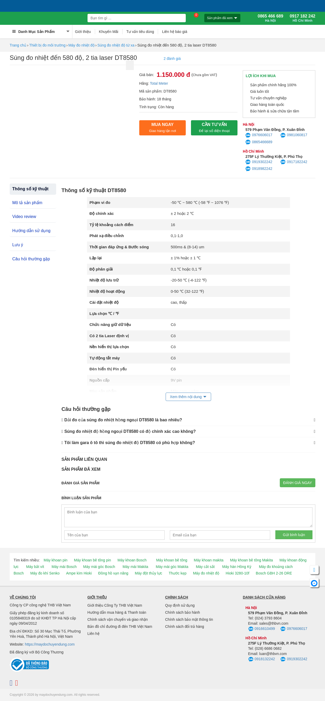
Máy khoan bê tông (171, 560)
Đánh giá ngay (297, 483)
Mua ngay (162, 127)
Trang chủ (18, 45)
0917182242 (293, 162)
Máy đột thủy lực (148, 573)
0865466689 (258, 142)
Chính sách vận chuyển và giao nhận (118, 619)
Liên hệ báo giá (174, 32)
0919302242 (258, 162)
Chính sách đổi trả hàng (184, 626)
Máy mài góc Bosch (99, 567)
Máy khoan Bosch (132, 560)
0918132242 (261, 659)
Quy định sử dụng (180, 605)
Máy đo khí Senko (45, 573)
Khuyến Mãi (108, 32)
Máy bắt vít (35, 567)
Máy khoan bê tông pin (92, 560)
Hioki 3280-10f (237, 573)
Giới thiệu (83, 32)
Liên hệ (94, 633)
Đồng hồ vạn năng (113, 573)
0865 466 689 (270, 18)
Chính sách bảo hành (182, 612)
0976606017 (258, 135)
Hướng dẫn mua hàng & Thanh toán (117, 612)
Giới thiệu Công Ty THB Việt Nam (115, 605)
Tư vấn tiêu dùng (140, 32)
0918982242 (258, 168)
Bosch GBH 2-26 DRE (274, 573)
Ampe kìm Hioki (79, 573)
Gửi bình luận (294, 535)
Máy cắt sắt (205, 567)
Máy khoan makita (209, 560)
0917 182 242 (302, 18)
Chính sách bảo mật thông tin (189, 619)
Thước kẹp (178, 573)
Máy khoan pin (55, 560)
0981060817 (293, 135)
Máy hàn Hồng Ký (237, 567)
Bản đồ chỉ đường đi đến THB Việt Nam (120, 626)
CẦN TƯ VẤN (214, 127)
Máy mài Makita (135, 567)
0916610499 (261, 629)
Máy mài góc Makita (172, 567)
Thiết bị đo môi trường (47, 45)
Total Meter (159, 83)
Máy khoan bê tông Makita (251, 560)
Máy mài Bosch (64, 567)
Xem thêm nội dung (186, 397)
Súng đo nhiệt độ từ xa (116, 45)
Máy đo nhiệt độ (81, 45)
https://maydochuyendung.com (50, 644)
